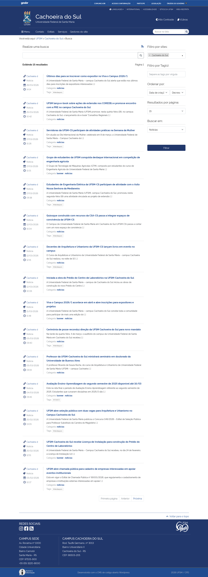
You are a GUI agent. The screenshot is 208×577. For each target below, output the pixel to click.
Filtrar (166, 147)
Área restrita (182, 9)
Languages (115, 9)
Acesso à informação (121, 3)
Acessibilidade (150, 9)
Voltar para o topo (177, 516)
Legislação (156, 3)
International (133, 9)
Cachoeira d (32, 76)
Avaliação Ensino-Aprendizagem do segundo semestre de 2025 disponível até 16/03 (94, 383)
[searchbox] (170, 55)
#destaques (57, 92)
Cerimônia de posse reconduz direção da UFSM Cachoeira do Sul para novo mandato (94, 329)
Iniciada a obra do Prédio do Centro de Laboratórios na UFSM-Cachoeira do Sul (90, 277)
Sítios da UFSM (166, 9)
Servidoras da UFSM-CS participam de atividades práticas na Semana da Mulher (91, 130)
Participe (141, 3)
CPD (187, 572)
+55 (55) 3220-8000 (29, 563)
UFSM (179, 572)
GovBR (24, 3)
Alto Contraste (165, 19)
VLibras (182, 19)
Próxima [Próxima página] (137, 498)
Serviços (62, 31)
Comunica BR (99, 3)
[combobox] (166, 55)
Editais (51, 31)
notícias (60, 88)
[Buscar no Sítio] (168, 31)
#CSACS (56, 400)
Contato (40, 31)
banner (60, 173)
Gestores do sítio (79, 31)
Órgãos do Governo (175, 3)
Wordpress (124, 572)
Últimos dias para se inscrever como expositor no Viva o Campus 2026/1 (87, 76)
